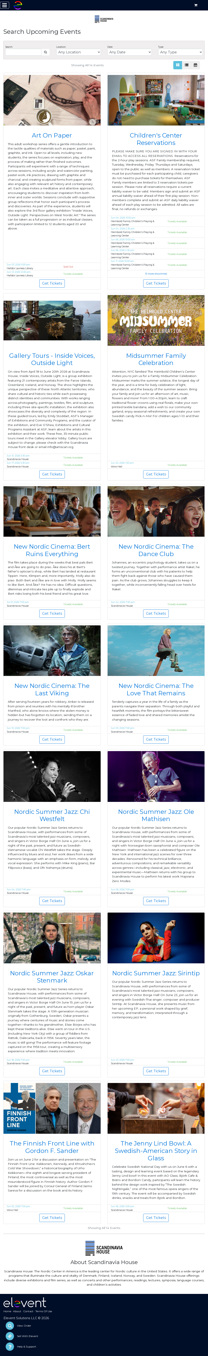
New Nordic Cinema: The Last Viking (51, 689)
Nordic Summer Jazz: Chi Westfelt (52, 815)
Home (7, 1311)
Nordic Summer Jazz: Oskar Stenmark (52, 976)
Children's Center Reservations (156, 139)
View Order (24, 1325)
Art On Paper (52, 135)
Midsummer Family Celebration (156, 359)
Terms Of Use (43, 1311)
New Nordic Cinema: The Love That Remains (156, 689)
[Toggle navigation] (4, 5)
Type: (161, 47)
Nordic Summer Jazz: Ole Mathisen (156, 815)
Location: (61, 47)
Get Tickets (52, 283)
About (17, 1311)
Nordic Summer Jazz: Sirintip (156, 973)
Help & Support (26, 1346)
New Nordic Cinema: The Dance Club (156, 550)
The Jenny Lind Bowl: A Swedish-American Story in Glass (156, 1151)
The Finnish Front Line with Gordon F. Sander (52, 1147)
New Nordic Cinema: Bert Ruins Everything (52, 550)
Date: (110, 47)
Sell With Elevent (27, 1336)
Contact (28, 1311)
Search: (9, 47)
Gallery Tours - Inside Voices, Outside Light (52, 359)
